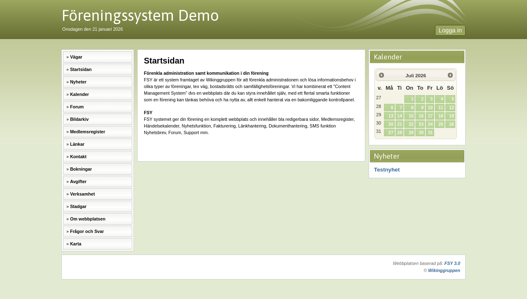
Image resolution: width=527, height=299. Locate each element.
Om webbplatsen (87, 218)
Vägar (76, 56)
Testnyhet (387, 170)
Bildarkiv (79, 119)
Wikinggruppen (444, 270)
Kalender (79, 94)
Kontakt (78, 156)
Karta (75, 243)
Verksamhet (82, 193)
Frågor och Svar (87, 231)
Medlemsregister (87, 131)
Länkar (77, 144)
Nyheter (78, 81)
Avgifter (78, 181)
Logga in (450, 30)
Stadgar (78, 206)
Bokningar (81, 169)
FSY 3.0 (452, 263)
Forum (77, 106)
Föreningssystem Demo (140, 15)
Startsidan (81, 69)
